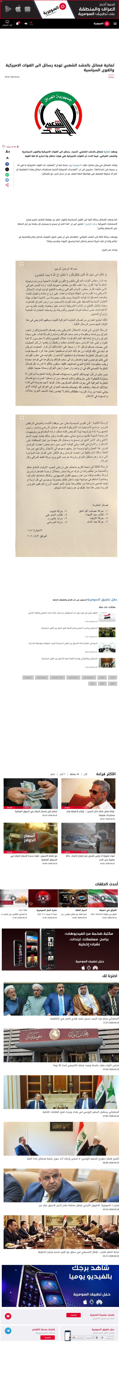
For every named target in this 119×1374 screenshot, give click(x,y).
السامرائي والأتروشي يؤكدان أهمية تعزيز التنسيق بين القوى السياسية (69, 658)
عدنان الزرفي (91, 224)
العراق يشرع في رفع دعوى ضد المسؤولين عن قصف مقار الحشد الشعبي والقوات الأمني (62, 612)
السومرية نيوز (75, 165)
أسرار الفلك (81, 910)
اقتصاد (9, 807)
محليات (67, 852)
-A (7, 158)
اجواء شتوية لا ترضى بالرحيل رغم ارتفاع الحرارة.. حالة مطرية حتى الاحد (90, 858)
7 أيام (62, 774)
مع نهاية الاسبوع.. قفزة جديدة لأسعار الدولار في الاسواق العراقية (34, 858)
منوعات (67, 807)
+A (7, 152)
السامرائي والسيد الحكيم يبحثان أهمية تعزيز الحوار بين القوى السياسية (69, 628)
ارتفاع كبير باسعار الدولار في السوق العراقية (36, 811)
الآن (85, 774)
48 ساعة (74, 774)
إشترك (47, 1337)
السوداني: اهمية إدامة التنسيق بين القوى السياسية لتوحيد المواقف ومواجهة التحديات (62, 643)
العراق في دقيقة (108, 910)
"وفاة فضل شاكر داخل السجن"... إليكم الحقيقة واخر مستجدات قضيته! (91, 813)
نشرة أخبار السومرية (47, 910)
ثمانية (107, 152)
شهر (52, 774)
